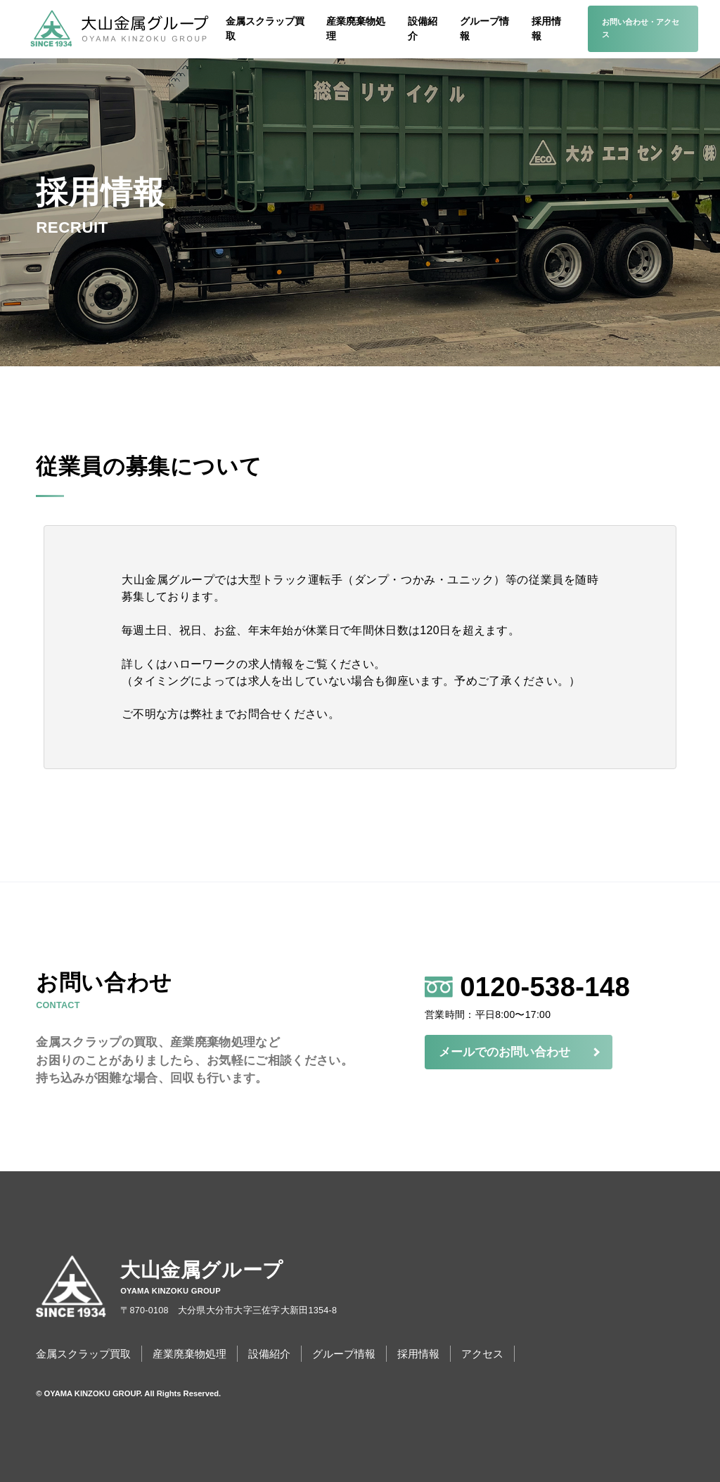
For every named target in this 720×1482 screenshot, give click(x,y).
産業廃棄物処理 (355, 28)
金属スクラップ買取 (265, 28)
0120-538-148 (559, 989)
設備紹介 (422, 28)
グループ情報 (484, 28)
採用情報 (546, 28)
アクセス (482, 1354)
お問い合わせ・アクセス (640, 28)
